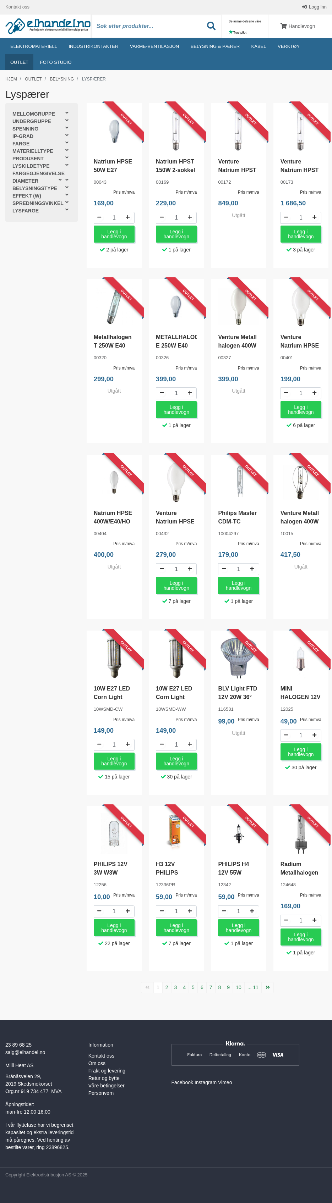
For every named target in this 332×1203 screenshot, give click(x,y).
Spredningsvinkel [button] (38, 203)
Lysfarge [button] (25, 211)
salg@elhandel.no (25, 1052)
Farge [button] (20, 144)
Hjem (11, 79)
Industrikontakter (93, 46)
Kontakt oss (17, 7)
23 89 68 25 (18, 1045)
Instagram (206, 1082)
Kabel (258, 46)
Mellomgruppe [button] (33, 114)
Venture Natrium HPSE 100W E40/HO (300, 345)
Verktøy (289, 46)
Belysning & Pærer (215, 46)
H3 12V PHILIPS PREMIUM (169, 873)
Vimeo (225, 1082)
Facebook (182, 1082)
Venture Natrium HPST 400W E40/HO (237, 170)
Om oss (96, 1063)
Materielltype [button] (32, 151)
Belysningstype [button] (34, 189)
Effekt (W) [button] (26, 196)
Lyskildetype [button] (31, 166)
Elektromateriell (33, 46)
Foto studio (56, 62)
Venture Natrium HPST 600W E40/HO (300, 170)
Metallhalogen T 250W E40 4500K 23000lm (114, 345)
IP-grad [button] (22, 136)
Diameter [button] (25, 181)
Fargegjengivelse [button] (38, 174)
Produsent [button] (28, 159)
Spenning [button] (25, 129)
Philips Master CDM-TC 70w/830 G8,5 (237, 521)
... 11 (252, 987)
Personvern (101, 1093)
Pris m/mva (124, 192)
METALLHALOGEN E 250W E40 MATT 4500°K (181, 345)
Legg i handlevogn (114, 234)
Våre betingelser (106, 1085)
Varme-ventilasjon (154, 46)
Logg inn (317, 7)
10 (238, 987)
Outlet (19, 62)
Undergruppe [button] (31, 121)
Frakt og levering (106, 1071)
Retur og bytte (104, 1078)
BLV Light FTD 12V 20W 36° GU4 (237, 697)
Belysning (62, 79)
